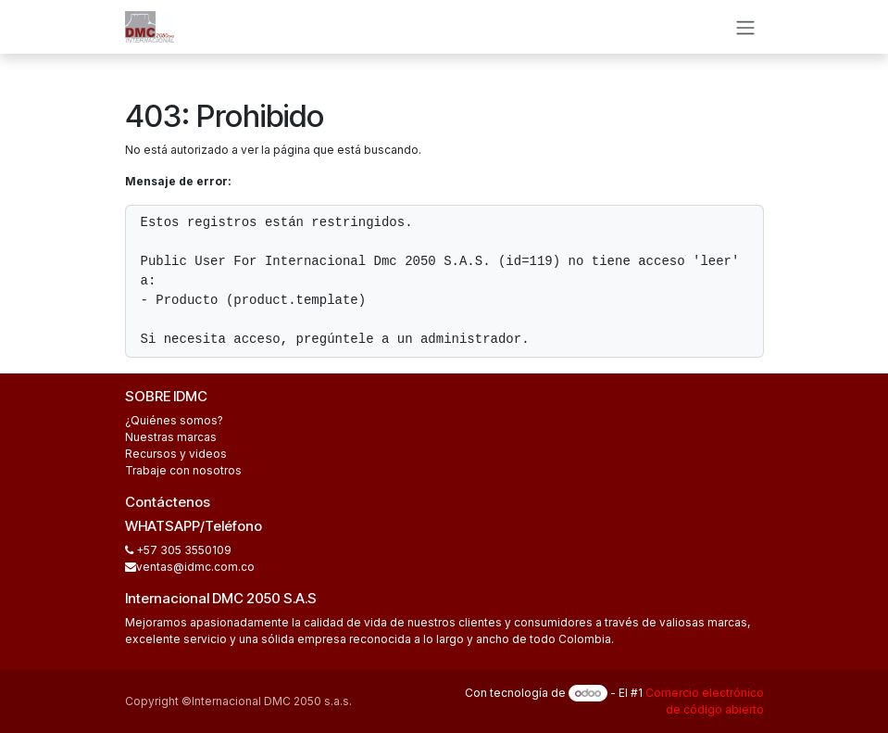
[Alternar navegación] (745, 26)
